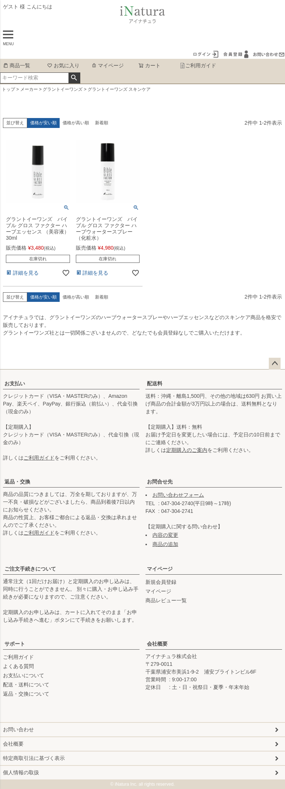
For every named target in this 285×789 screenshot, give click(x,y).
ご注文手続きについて (30, 569)
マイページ (107, 65)
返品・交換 (17, 482)
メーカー (29, 89)
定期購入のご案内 (186, 450)
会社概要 (157, 644)
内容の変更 (165, 535)
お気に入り (63, 65)
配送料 (154, 383)
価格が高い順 (76, 122)
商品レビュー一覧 (166, 600)
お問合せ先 (160, 482)
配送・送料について (26, 685)
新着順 (101, 122)
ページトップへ (275, 363)
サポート (14, 644)
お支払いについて (23, 675)
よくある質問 (18, 666)
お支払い (14, 383)
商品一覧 (16, 65)
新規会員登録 (160, 582)
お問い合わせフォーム (178, 495)
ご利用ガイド (198, 65)
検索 (74, 78)
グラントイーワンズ (62, 89)
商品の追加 (165, 544)
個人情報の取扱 (21, 772)
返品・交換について (26, 694)
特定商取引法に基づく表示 (34, 758)
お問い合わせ (18, 729)
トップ (8, 89)
